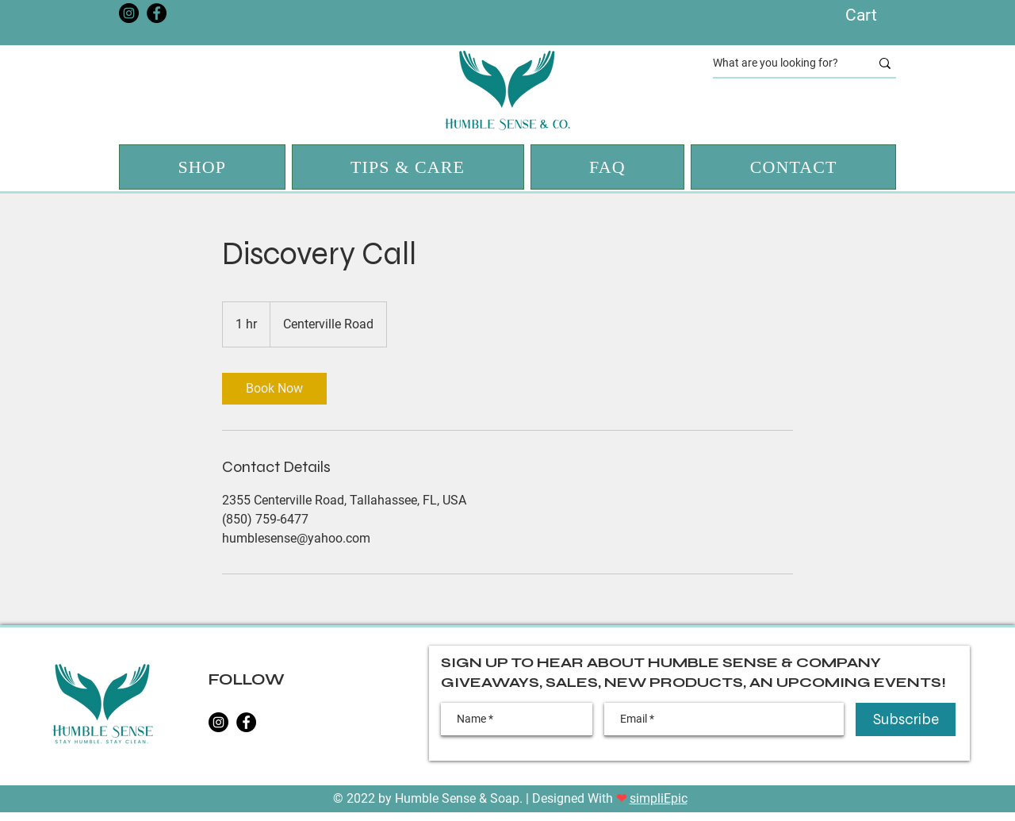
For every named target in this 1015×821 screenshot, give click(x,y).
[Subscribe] (906, 719)
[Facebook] (157, 13)
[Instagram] (129, 13)
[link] (274, 389)
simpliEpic (659, 798)
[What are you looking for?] (779, 63)
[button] (875, 15)
